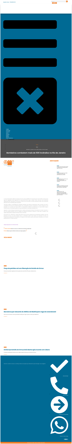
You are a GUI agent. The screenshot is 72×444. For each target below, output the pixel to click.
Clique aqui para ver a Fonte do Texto (11, 224)
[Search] (67, 1)
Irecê (58, 165)
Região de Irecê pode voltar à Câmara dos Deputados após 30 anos (62, 167)
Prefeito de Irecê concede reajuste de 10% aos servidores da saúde (62, 173)
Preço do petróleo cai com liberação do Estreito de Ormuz (24, 268)
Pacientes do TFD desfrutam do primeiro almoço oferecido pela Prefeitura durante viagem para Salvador (62, 193)
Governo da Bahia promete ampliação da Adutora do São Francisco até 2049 (62, 186)
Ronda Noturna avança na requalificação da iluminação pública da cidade (62, 180)
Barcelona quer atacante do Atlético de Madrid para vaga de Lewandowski (30, 312)
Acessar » (5, 273)
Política (5, 265)
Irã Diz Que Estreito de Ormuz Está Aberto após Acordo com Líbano (27, 350)
